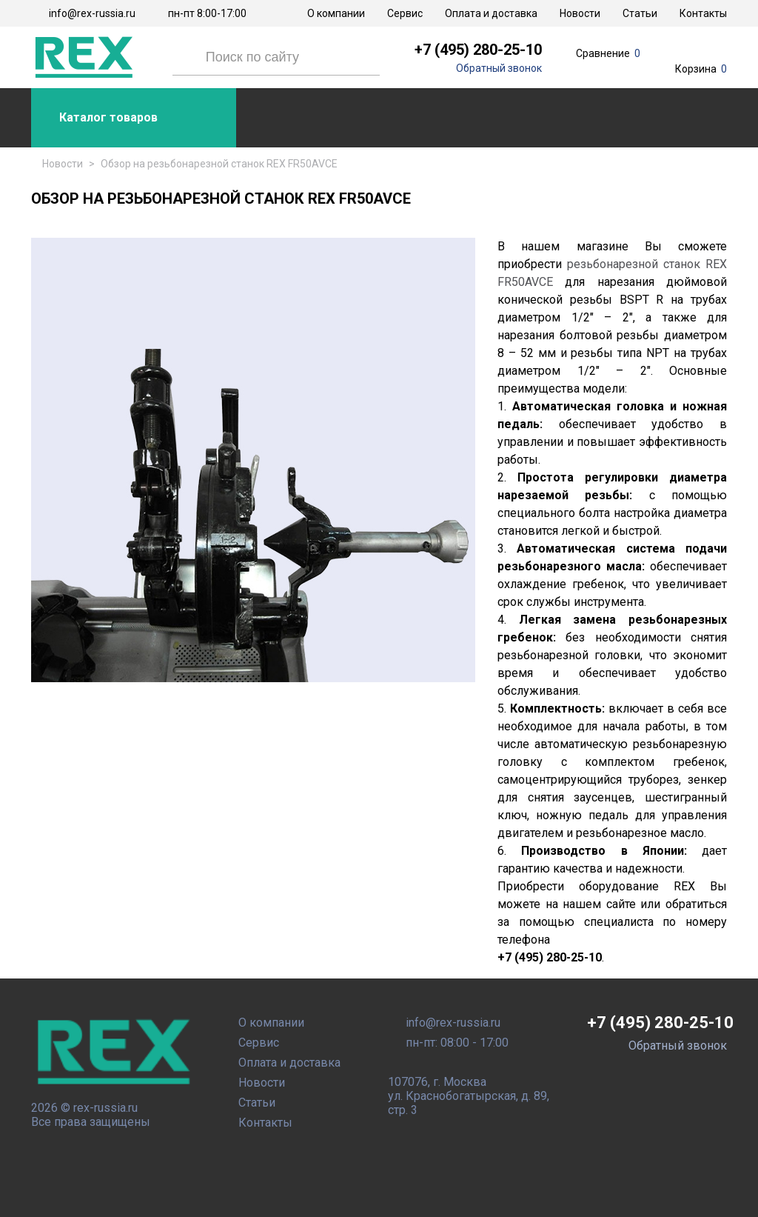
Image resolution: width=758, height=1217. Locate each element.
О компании (336, 13)
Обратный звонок (499, 68)
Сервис (405, 13)
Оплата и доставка (491, 13)
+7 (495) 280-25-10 (478, 49)
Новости (580, 13)
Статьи (640, 13)
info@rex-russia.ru (92, 13)
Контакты (703, 13)
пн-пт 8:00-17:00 (207, 13)
